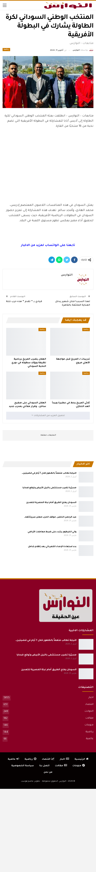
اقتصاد (89, 704)
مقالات (89, 718)
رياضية (6, 49)
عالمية (89, 738)
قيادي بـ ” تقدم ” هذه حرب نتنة (24, 301)
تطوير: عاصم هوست (30, 781)
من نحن (48, 772)
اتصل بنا (44, 765)
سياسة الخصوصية (22, 765)
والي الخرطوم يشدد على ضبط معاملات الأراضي (52, 532)
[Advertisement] (48, 193)
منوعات (88, 725)
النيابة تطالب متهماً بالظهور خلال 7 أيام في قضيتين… (49, 473)
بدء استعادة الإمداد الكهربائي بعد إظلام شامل (52, 546)
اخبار (90, 697)
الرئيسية (81, 759)
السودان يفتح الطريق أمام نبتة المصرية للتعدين (51, 502)
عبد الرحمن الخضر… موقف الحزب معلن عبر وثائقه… (50, 517)
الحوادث (88, 711)
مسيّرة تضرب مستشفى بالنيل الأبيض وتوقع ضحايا (49, 488)
